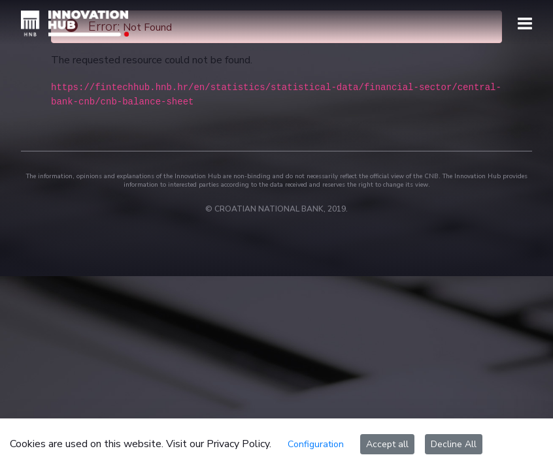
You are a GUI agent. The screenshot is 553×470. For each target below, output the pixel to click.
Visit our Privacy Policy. (218, 444)
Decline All (454, 444)
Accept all (387, 444)
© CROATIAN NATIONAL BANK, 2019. (276, 209)
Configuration (316, 444)
